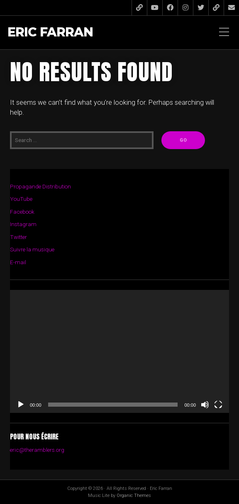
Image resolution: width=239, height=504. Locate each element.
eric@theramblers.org (37, 449)
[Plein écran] (218, 404)
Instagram (23, 224)
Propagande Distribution (40, 186)
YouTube (21, 198)
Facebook (22, 211)
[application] (119, 351)
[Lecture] (21, 404)
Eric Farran (50, 32)
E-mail (18, 262)
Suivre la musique (32, 249)
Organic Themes (134, 495)
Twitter (18, 237)
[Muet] (205, 404)
